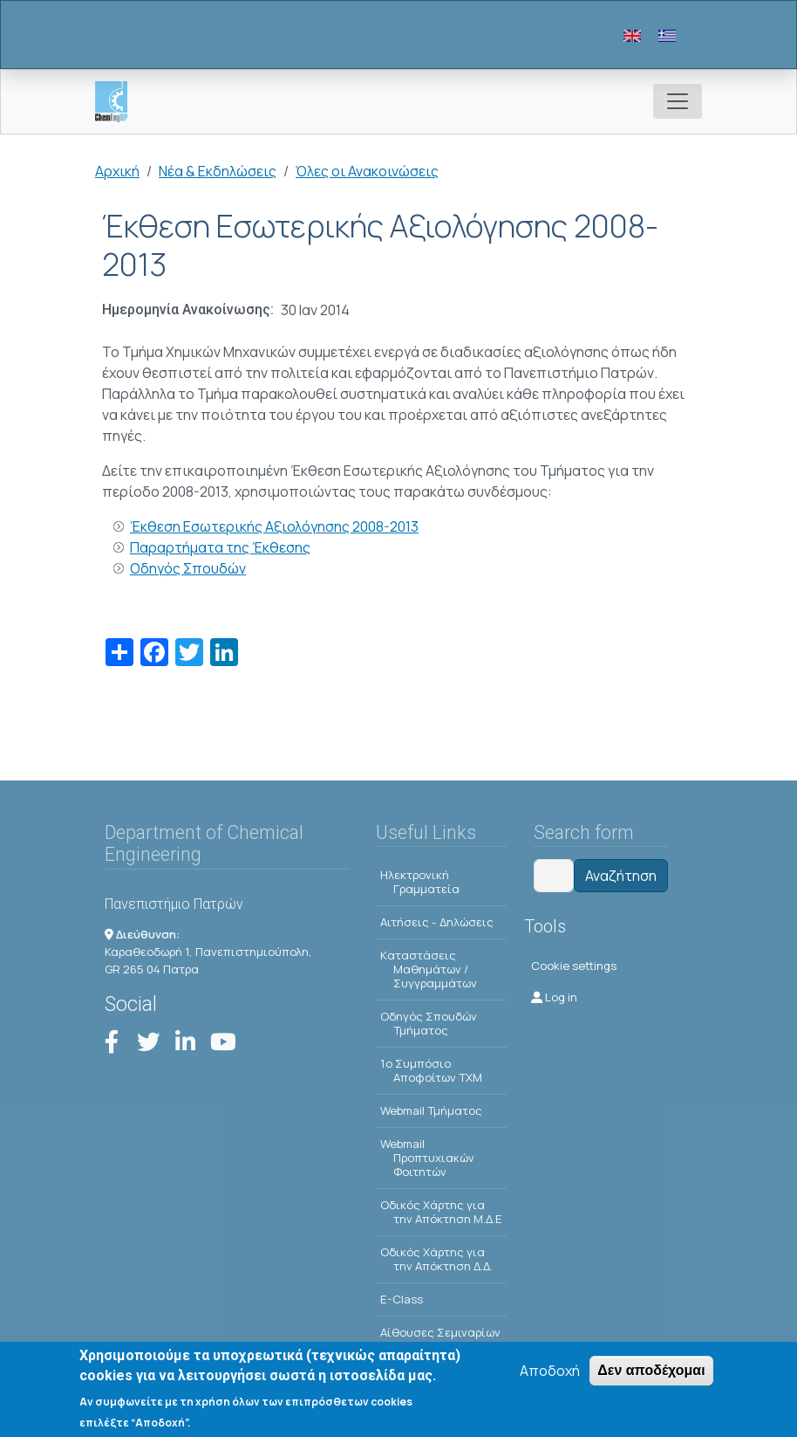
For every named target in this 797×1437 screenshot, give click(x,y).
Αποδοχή (550, 1373)
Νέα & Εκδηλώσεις (217, 171)
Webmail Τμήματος (431, 1110)
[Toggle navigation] (677, 101)
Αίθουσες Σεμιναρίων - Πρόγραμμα (440, 1339)
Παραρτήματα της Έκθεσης (220, 547)
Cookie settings (573, 965)
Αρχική (117, 171)
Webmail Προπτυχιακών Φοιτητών (427, 1157)
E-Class (401, 1299)
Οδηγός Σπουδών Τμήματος (428, 1023)
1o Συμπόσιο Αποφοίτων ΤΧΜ (431, 1070)
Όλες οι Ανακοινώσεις (367, 171)
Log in (554, 997)
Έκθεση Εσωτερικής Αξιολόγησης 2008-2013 (274, 526)
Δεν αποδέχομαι (651, 1372)
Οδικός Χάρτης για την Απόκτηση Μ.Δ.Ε (441, 1212)
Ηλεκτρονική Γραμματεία (420, 882)
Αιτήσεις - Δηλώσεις (437, 922)
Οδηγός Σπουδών (188, 568)
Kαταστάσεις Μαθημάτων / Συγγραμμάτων (428, 969)
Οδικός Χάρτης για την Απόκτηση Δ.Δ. (436, 1259)
